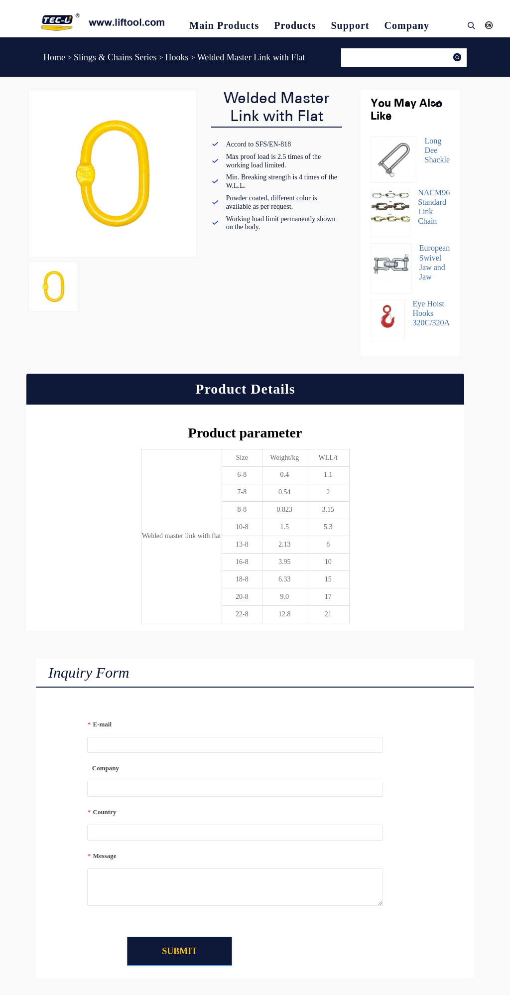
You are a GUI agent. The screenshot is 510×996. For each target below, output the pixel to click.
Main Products (224, 25)
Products (295, 25)
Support (350, 25)
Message (101, 855)
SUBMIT (185, 952)
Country (101, 812)
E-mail (99, 724)
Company (406, 25)
